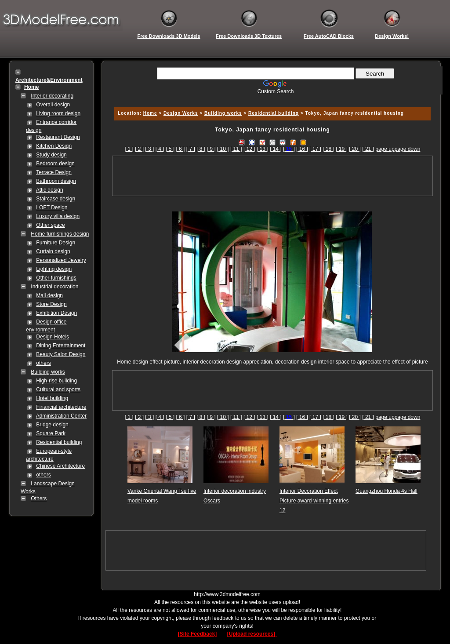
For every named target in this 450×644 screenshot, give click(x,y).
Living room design (58, 113)
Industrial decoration (54, 287)
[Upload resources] (252, 634)
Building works (48, 372)
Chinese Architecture (60, 466)
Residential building (59, 442)
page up (384, 149)
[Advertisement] (271, 98)
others (43, 363)
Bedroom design (55, 163)
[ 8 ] (200, 149)
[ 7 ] (190, 149)
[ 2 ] (139, 149)
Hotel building (52, 398)
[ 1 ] (129, 149)
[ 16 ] (302, 149)
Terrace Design (54, 172)
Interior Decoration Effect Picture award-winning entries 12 (313, 500)
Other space (50, 225)
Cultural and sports (58, 389)
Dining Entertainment (60, 345)
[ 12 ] (249, 149)
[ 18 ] (328, 149)
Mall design (49, 295)
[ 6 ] (180, 149)
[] (289, 149)
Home (150, 113)
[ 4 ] (160, 149)
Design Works (180, 113)
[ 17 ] (315, 149)
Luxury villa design (58, 216)
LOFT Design (51, 207)
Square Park (50, 433)
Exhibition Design (56, 313)
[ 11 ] (236, 149)
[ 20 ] (355, 149)
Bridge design (52, 425)
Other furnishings (56, 278)
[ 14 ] (276, 149)
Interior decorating (52, 96)
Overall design (53, 105)
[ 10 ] (223, 149)
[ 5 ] (170, 149)
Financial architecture (61, 407)
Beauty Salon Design (60, 354)
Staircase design (55, 199)
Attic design (49, 190)
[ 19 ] (342, 149)
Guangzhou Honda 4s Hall (386, 491)
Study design (51, 155)
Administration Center (61, 416)
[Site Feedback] (197, 634)
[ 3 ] (149, 149)
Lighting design (54, 269)
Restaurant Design (58, 137)
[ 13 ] (263, 149)
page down (408, 149)
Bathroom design (56, 181)
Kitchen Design (54, 146)
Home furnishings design (60, 234)
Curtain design (53, 251)
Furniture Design (55, 243)
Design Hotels (52, 337)
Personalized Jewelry (61, 260)
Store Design (51, 304)
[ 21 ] (368, 149)
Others (39, 498)
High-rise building (56, 381)
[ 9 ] (211, 149)
